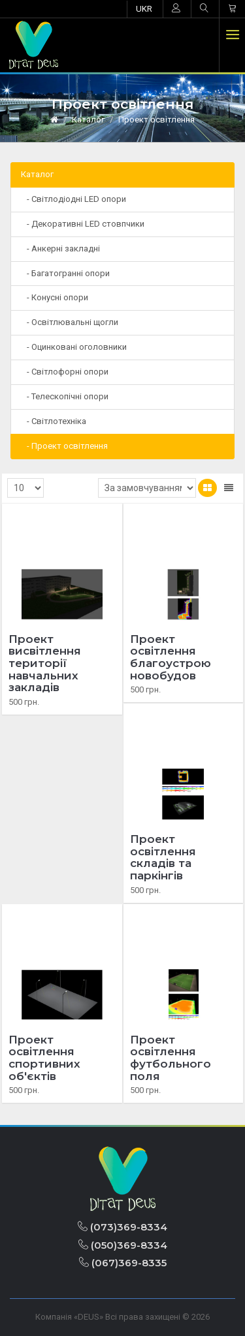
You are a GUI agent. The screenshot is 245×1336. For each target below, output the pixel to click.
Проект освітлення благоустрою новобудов (170, 657)
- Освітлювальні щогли (69, 322)
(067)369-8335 (123, 1263)
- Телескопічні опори (64, 396)
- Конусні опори (54, 297)
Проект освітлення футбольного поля (170, 1058)
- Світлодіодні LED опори (73, 199)
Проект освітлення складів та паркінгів (163, 857)
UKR (144, 9)
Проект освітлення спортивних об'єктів (44, 1058)
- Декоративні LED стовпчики (82, 224)
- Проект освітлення (64, 446)
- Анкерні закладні (60, 248)
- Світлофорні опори (64, 372)
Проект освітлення (156, 119)
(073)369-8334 (122, 1227)
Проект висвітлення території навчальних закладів (44, 663)
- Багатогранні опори (65, 273)
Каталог (88, 119)
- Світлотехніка (53, 421)
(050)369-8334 (122, 1245)
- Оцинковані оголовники (74, 347)
